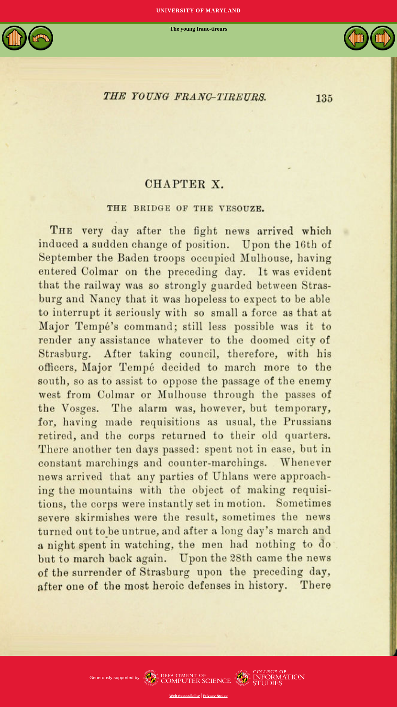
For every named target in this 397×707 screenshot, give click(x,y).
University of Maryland (198, 11)
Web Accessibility (184, 696)
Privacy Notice (215, 696)
